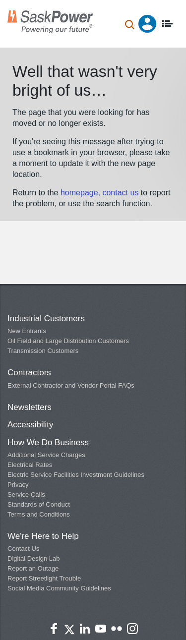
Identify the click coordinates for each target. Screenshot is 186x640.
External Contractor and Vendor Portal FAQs (70, 385)
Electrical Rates (29, 464)
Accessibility (30, 424)
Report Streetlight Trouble (44, 578)
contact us (121, 192)
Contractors (29, 372)
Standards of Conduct (38, 504)
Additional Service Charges (46, 455)
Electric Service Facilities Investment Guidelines (75, 474)
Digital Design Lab (33, 558)
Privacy (18, 484)
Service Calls (26, 494)
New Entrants (26, 331)
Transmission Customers (42, 350)
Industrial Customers (46, 318)
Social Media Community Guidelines (59, 588)
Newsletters (29, 407)
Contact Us (23, 548)
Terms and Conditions (38, 514)
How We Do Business (48, 442)
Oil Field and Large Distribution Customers (68, 341)
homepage (79, 192)
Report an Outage (33, 568)
